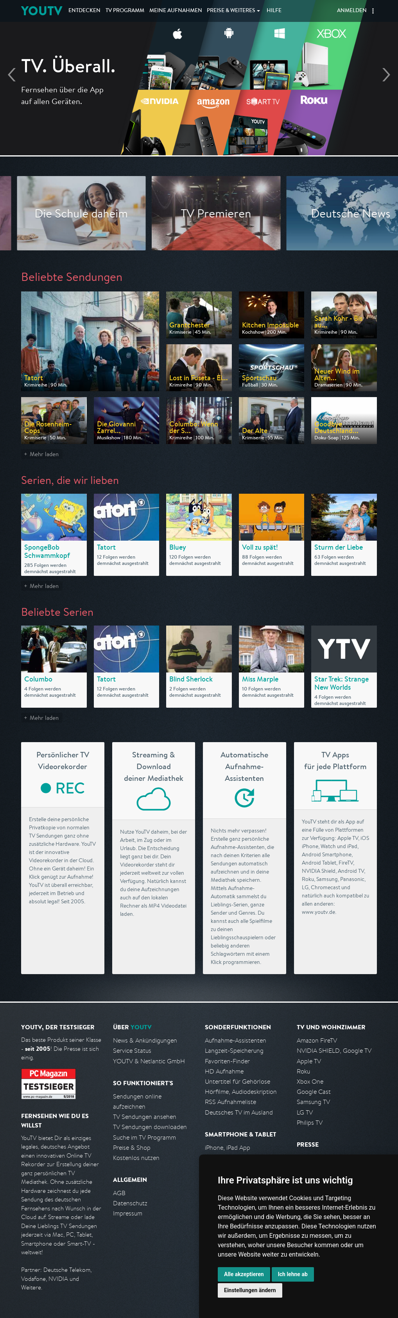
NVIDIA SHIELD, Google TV (334, 1050)
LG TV (305, 1112)
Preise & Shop (132, 1148)
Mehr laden (44, 454)
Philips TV (310, 1122)
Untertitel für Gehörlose (237, 1081)
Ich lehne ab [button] (293, 1274)
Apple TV (309, 1061)
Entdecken (84, 11)
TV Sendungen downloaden (150, 1127)
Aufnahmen (175, 11)
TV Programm (125, 11)
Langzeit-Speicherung (234, 1050)
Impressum (127, 1213)
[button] (373, 11)
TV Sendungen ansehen (144, 1117)
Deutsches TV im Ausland (239, 1112)
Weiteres (231, 11)
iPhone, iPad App (227, 1148)
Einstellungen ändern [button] (250, 1290)
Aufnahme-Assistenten (235, 1040)
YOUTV (41, 11)
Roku (303, 1071)
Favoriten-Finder (227, 1061)
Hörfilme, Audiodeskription (241, 1092)
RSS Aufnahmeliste (230, 1102)
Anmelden (352, 11)
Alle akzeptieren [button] (244, 1274)
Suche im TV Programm (144, 1137)
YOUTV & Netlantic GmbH (149, 1061)
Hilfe (274, 11)
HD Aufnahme (224, 1071)
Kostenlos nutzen (136, 1158)
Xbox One (310, 1081)
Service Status (132, 1050)
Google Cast (314, 1092)
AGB (119, 1193)
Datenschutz (130, 1203)
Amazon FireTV (317, 1040)
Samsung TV (313, 1102)
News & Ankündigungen (145, 1040)
